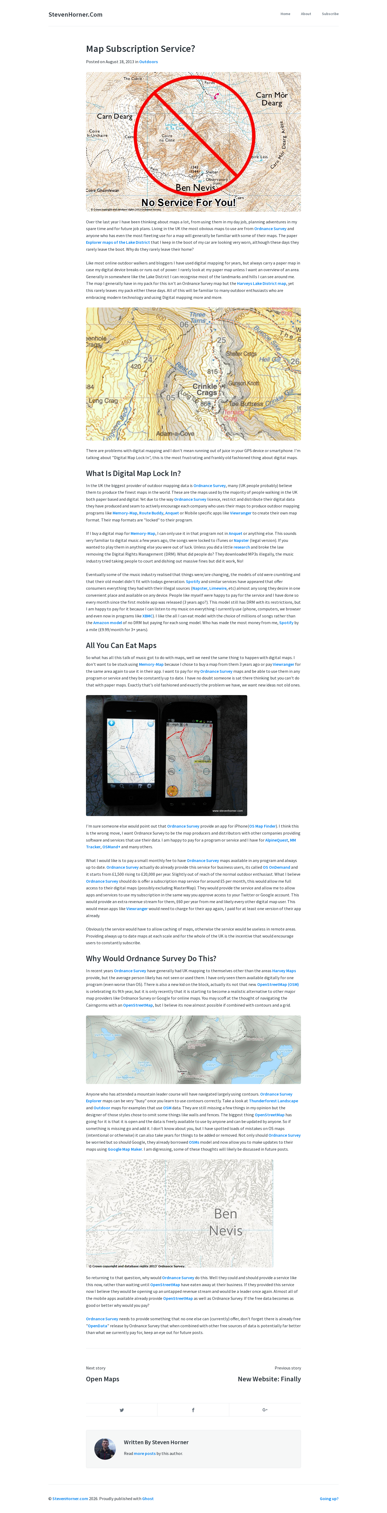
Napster (241, 540)
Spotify (193, 581)
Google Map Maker (125, 1149)
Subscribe (330, 13)
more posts (145, 1453)
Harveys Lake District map (261, 283)
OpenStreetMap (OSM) (278, 984)
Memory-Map (125, 513)
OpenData (97, 1325)
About (306, 13)
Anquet (172, 513)
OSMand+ (111, 846)
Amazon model (107, 622)
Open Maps (102, 1378)
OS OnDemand (276, 867)
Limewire (218, 588)
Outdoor (102, 1107)
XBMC (147, 615)
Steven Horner (170, 1442)
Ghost (148, 1498)
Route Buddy (151, 513)
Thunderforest (263, 1100)
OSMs (194, 1142)
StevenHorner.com (75, 14)
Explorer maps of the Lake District (118, 242)
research (242, 547)
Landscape (288, 1100)
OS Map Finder (262, 826)
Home (285, 13)
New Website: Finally (269, 1378)
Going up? (329, 1498)
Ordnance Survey (270, 228)
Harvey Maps (284, 970)
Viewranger (241, 513)
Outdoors (148, 61)
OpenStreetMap (138, 1005)
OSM (167, 1107)
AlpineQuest (276, 840)
